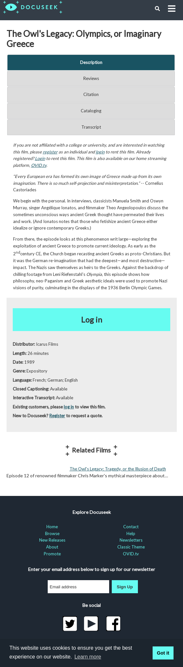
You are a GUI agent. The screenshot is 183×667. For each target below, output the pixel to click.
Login (40, 158)
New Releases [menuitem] (52, 540)
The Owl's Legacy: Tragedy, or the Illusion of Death (118, 468)
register (50, 151)
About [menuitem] (52, 546)
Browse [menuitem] (52, 533)
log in (69, 406)
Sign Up (125, 586)
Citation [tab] (91, 94)
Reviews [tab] (91, 78)
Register (57, 415)
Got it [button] (163, 653)
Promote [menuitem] (52, 553)
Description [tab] (91, 62)
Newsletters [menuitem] (131, 540)
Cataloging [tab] (91, 110)
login (100, 151)
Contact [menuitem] (131, 526)
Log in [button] (91, 319)
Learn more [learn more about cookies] (88, 656)
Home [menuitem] (52, 526)
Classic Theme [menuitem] (131, 546)
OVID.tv (38, 165)
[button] (157, 8)
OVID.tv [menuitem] (131, 553)
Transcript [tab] (91, 127)
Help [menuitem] (130, 533)
